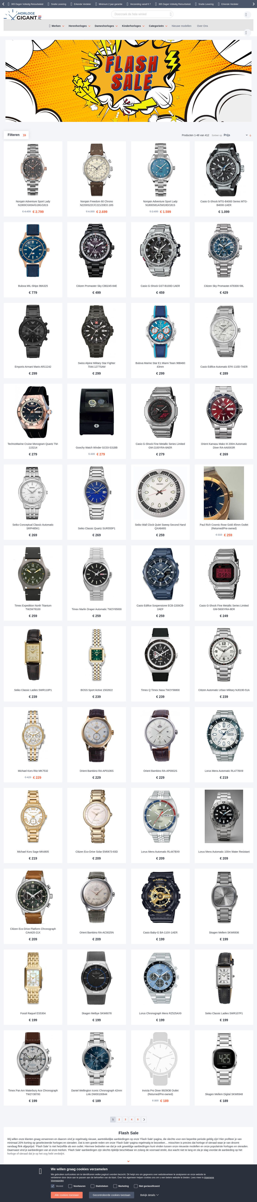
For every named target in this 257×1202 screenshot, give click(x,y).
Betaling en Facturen (35, 1162)
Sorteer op (217, 131)
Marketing (123, 1186)
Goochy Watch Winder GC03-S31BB (128, 416)
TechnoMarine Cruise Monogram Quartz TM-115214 (76, 416)
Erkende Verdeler (82, 4)
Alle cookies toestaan (67, 1195)
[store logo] (23, 14)
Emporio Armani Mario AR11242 (76, 343)
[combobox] (136, 14)
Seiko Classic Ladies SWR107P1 (230, 938)
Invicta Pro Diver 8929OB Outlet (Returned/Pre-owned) (178, 1011)
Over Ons (202, 25)
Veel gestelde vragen (112, 1162)
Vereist (59, 1186)
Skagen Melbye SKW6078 (127, 938)
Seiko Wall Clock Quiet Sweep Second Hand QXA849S (178, 490)
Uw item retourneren (76, 1162)
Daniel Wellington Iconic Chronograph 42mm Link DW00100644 (128, 1009)
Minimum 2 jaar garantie (110, 4)
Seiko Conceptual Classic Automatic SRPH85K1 (76, 490)
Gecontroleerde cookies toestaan (111, 1195)
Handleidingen (72, 1157)
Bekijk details (147, 1195)
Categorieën (156, 25)
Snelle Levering (58, 4)
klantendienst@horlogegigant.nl (160, 1157)
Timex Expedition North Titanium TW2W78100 (76, 565)
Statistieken (102, 1186)
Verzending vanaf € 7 (140, 4)
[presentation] (4, 4)
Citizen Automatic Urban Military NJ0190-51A (230, 639)
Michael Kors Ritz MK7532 (76, 715)
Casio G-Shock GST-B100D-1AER (178, 269)
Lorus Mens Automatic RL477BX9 (230, 715)
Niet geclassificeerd (149, 1186)
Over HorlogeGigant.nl (113, 1157)
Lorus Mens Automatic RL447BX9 (179, 789)
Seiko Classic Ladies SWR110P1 (76, 641)
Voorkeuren (79, 1186)
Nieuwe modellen (181, 25)
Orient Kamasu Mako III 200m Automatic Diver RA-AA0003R (230, 416)
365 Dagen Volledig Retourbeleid (27, 4)
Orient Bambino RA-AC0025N (128, 864)
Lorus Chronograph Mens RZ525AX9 (178, 936)
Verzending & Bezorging (37, 1157)
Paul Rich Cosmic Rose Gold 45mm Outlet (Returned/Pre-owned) (229, 489)
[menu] (128, 25)
